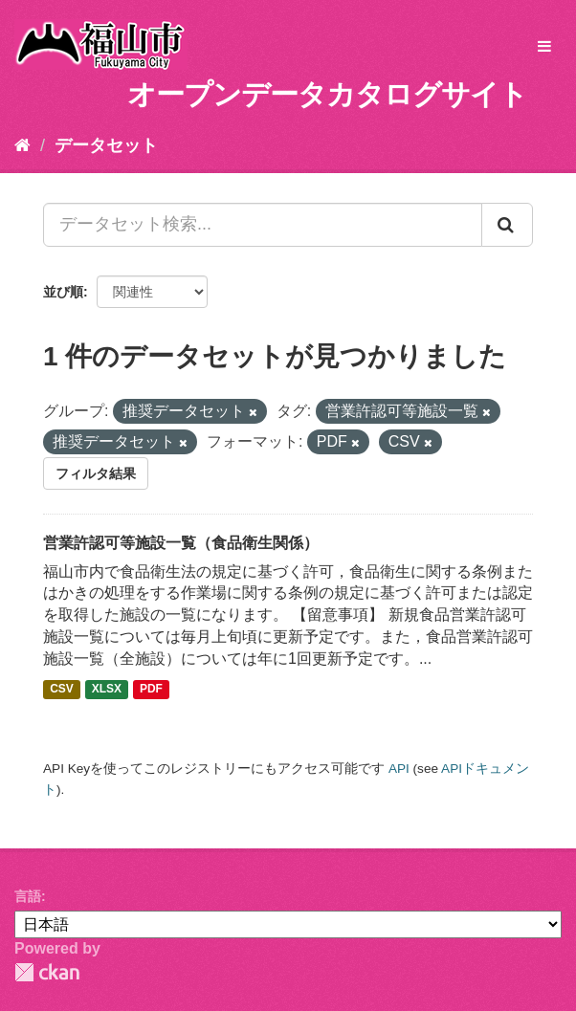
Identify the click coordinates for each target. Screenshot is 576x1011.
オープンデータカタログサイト (327, 94)
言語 (27, 896)
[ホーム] (22, 145)
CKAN (46, 972)
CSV (62, 689)
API (399, 768)
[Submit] (507, 225)
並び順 (63, 291)
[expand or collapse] (544, 47)
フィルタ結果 (95, 473)
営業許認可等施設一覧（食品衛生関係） (181, 543)
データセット (106, 145)
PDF (151, 689)
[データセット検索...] (262, 225)
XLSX (107, 689)
